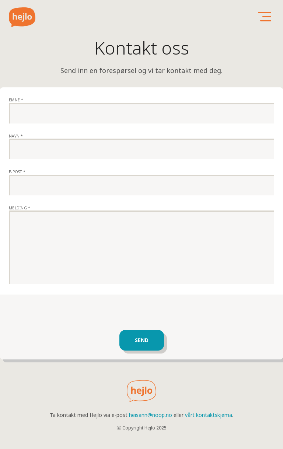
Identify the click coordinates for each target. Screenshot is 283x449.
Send (142, 340)
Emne (16, 99)
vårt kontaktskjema (208, 414)
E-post (17, 171)
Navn (16, 136)
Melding (19, 207)
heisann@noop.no (150, 414)
